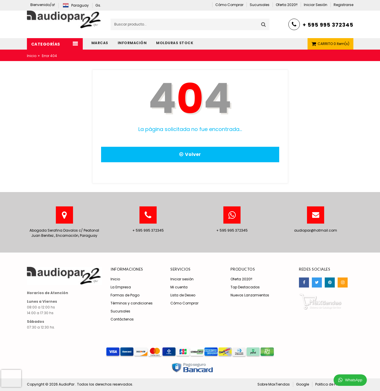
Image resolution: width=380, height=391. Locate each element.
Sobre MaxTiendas (273, 384)
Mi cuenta (179, 287)
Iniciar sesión (182, 279)
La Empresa (121, 287)
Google (302, 384)
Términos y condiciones (132, 303)
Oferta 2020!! (241, 279)
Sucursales (120, 311)
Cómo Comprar (184, 303)
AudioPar (67, 384)
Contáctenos (122, 319)
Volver (190, 154)
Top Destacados (245, 287)
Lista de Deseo (182, 295)
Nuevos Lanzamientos (250, 295)
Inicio (31, 55)
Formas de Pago (125, 295)
